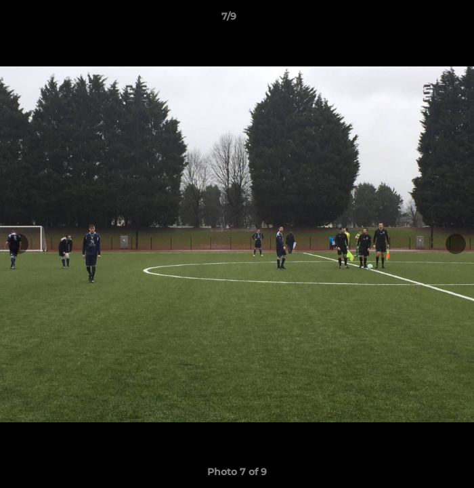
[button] (425, 20)
